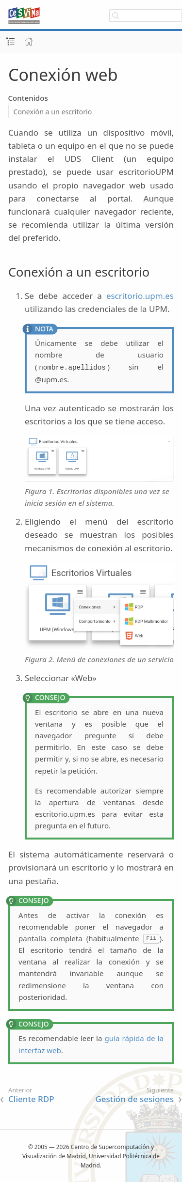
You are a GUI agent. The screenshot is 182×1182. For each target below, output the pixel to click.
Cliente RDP (31, 1099)
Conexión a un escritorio (53, 111)
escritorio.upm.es (140, 295)
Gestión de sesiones (134, 1099)
